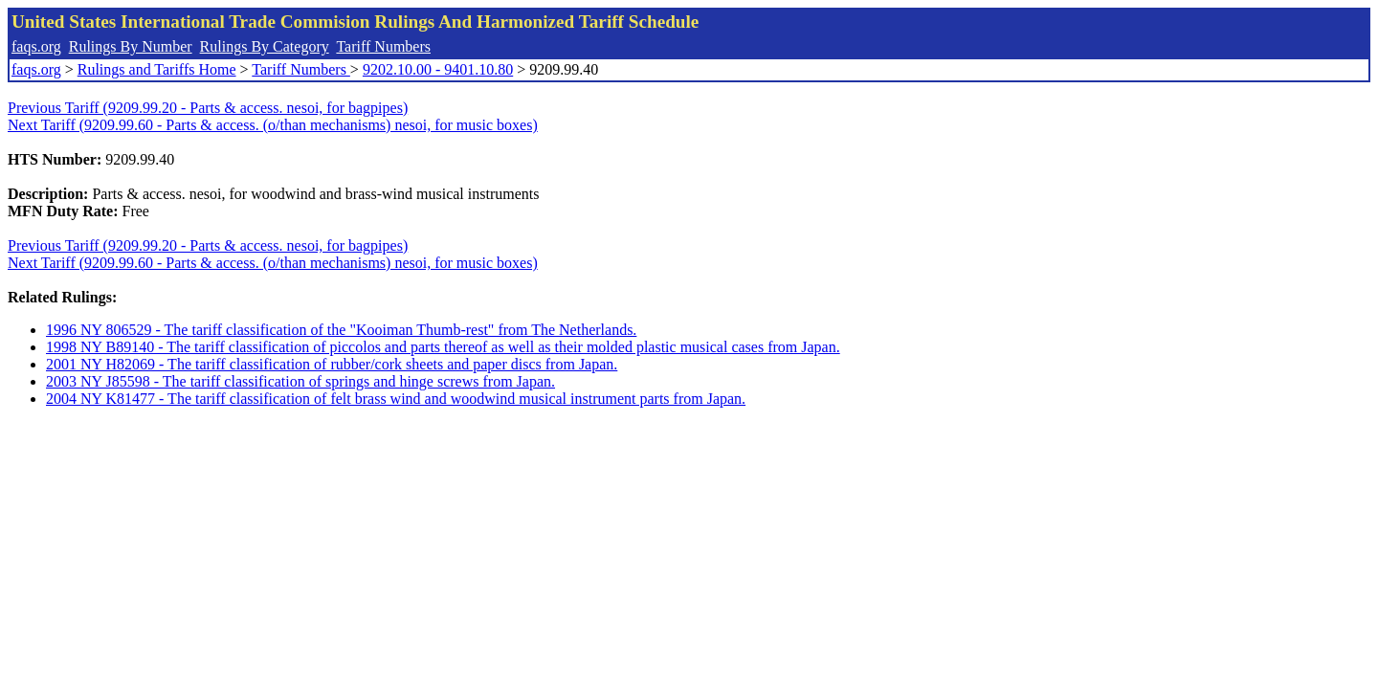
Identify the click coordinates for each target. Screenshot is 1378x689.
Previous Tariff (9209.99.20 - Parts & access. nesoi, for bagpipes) (208, 108)
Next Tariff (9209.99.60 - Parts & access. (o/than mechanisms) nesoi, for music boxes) (273, 125)
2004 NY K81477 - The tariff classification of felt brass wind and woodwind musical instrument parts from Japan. (395, 398)
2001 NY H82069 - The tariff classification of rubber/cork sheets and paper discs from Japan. (331, 364)
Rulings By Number (130, 46)
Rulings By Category (264, 46)
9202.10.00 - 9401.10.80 (438, 69)
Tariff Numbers (383, 46)
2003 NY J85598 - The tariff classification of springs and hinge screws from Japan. (300, 381)
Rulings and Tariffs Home (157, 69)
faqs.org (36, 46)
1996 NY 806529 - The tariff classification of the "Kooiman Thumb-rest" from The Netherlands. (341, 330)
